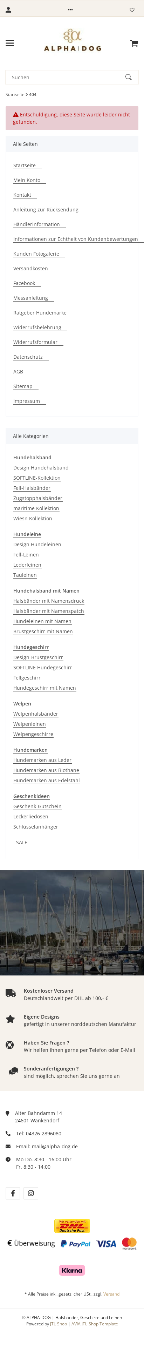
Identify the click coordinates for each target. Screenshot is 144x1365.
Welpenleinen (29, 724)
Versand (111, 1294)
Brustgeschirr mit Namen (43, 631)
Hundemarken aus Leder (42, 760)
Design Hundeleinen (37, 544)
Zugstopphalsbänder (37, 498)
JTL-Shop (59, 1324)
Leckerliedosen (30, 816)
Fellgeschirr (27, 677)
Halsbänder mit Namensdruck (48, 600)
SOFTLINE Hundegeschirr (42, 667)
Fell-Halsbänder (31, 488)
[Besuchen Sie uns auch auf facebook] (13, 1193)
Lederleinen (27, 564)
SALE (21, 842)
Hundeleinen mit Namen (42, 621)
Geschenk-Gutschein (37, 806)
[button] (70, 10)
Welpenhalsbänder (35, 713)
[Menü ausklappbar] (10, 43)
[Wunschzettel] (132, 10)
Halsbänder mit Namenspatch (48, 611)
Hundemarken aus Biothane (46, 770)
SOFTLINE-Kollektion (37, 477)
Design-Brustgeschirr (38, 657)
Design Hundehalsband (41, 467)
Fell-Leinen (26, 554)
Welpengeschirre (33, 734)
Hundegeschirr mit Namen (44, 687)
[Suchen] (65, 77)
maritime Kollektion (36, 508)
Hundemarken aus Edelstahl (46, 780)
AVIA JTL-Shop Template (94, 1324)
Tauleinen (25, 575)
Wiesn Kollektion (32, 518)
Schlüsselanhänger (35, 826)
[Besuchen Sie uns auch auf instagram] (30, 1193)
